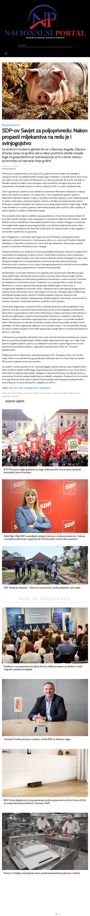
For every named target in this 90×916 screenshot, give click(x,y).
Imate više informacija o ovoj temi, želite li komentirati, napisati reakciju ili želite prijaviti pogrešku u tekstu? (41, 395)
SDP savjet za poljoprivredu (25, 388)
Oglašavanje (45, 893)
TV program (45, 906)
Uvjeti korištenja (45, 896)
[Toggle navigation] (6, 53)
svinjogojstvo (45, 388)
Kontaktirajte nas (45, 902)
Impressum (45, 890)
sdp (10, 388)
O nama (45, 899)
